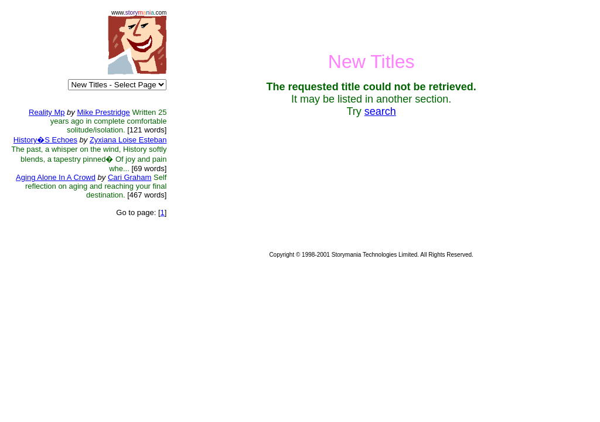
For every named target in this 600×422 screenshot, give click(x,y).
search (380, 111)
